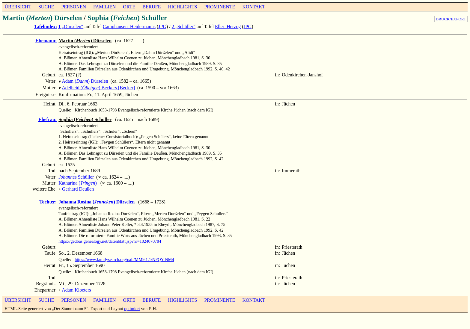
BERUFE (151, 6)
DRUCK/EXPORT (451, 19)
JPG (162, 26)
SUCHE (46, 6)
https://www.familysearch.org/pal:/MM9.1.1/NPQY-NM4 (124, 257)
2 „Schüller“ (184, 26)
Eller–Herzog (228, 26)
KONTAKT (253, 6)
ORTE (129, 6)
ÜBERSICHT (17, 6)
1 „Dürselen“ (70, 26)
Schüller (154, 18)
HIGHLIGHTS (182, 6)
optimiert (132, 306)
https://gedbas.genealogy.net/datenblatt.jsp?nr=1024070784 (109, 239)
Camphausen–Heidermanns (129, 26)
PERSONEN (73, 6)
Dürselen (68, 18)
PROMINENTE (219, 6)
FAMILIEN (104, 6)
